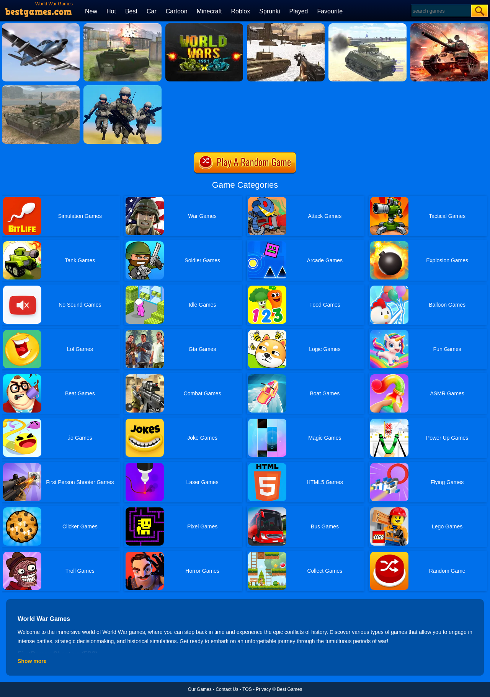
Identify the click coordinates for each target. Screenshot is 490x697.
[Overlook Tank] (449, 26)
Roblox (240, 11)
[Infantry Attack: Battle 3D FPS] (122, 88)
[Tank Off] (122, 26)
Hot (111, 11)
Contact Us (227, 689)
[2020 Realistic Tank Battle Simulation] (367, 26)
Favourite (330, 11)
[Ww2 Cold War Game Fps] (286, 26)
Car (152, 11)
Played (298, 11)
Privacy (263, 689)
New (91, 11)
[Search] (440, 11)
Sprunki (269, 11)
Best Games (289, 689)
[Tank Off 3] (41, 88)
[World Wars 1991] (204, 26)
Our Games (200, 689)
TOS (247, 689)
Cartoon (177, 11)
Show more (32, 661)
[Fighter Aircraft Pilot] (41, 26)
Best (131, 11)
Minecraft (209, 11)
